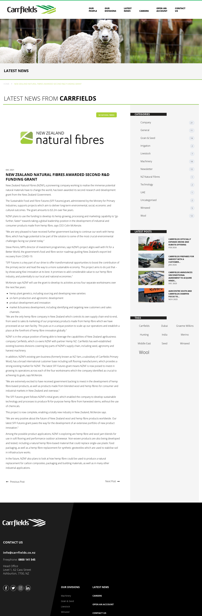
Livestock (147, 160)
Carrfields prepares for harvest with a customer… (179, 261)
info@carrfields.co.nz (20, 563)
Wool (145, 216)
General (146, 139)
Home (7, 91)
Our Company (103, 528)
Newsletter (148, 174)
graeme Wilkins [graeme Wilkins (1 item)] (183, 332)
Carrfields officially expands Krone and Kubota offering (179, 244)
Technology (148, 188)
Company (147, 132)
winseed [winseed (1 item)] (183, 350)
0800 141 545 (27, 570)
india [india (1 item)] (164, 341)
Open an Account (161, 10)
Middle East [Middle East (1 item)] (144, 350)
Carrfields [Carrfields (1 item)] (144, 332)
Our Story (98, 542)
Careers (144, 11)
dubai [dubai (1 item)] (164, 332)
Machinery (148, 167)
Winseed (147, 209)
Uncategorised (150, 202)
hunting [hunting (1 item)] (144, 341)
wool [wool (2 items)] (144, 359)
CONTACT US (14, 552)
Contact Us (163, 554)
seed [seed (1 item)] (164, 350)
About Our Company (103, 537)
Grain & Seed (149, 146)
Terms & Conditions (102, 606)
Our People (93, 10)
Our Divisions (110, 10)
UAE (144, 195)
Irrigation (147, 153)
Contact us (180, 10)
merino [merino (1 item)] (183, 341)
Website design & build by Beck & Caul (179, 608)
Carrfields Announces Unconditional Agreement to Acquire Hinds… (180, 280)
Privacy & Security (76, 606)
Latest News (128, 10)
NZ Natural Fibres (106, 123)
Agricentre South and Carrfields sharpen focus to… (180, 298)
